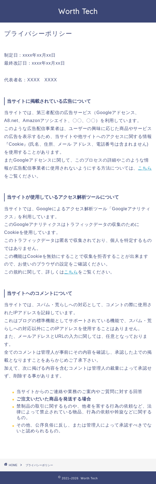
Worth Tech (78, 11)
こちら (145, 168)
